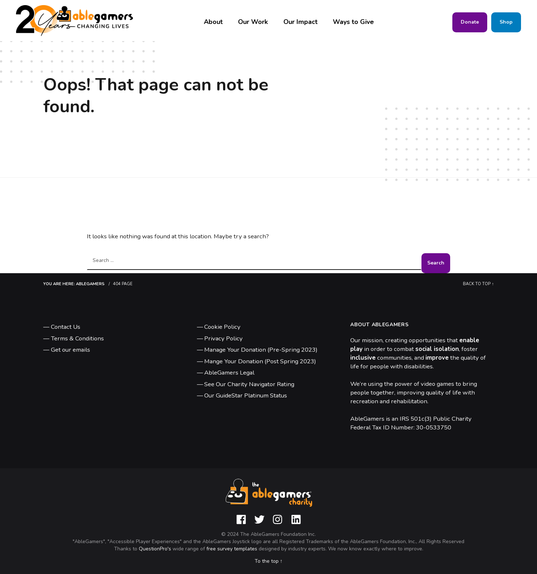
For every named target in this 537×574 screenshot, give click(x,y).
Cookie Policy (222, 327)
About (213, 21)
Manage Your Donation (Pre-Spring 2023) (261, 349)
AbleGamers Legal (229, 372)
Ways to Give (353, 21)
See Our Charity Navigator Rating (249, 384)
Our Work (253, 21)
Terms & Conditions (77, 338)
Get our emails (70, 349)
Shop (506, 22)
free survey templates (232, 548)
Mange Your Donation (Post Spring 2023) (260, 361)
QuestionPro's (156, 548)
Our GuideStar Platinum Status (245, 395)
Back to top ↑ (478, 284)
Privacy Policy (223, 338)
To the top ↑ (269, 561)
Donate (470, 22)
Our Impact (300, 21)
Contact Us (65, 327)
